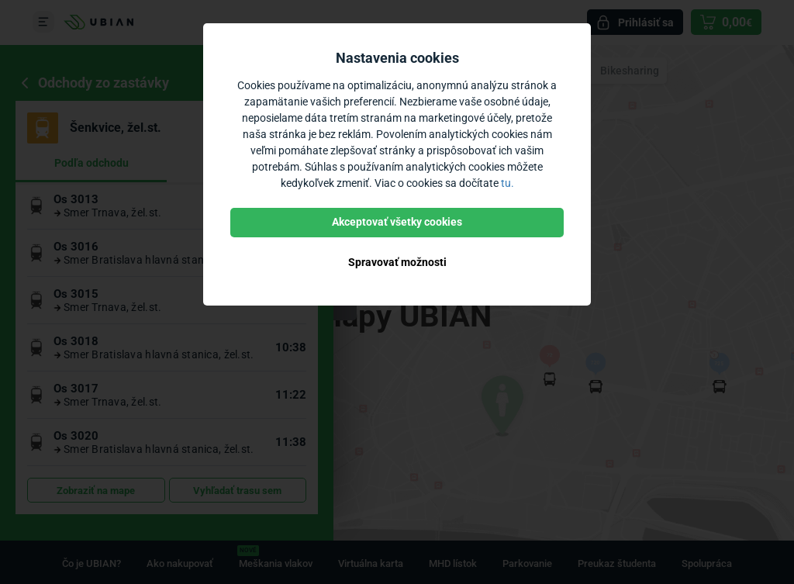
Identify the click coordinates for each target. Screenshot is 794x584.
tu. (507, 183)
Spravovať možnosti (397, 262)
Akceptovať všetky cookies (397, 222)
